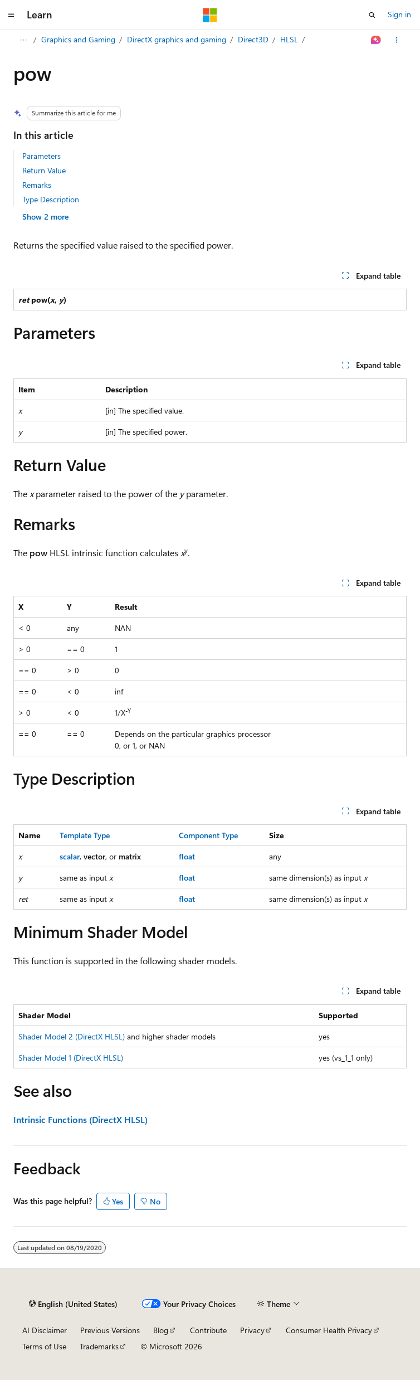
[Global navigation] (11, 15)
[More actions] (397, 40)
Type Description (50, 199)
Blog (160, 1330)
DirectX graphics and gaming (176, 39)
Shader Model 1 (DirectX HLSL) (70, 1057)
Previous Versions (110, 1330)
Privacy (252, 1330)
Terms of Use (44, 1346)
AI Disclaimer (44, 1330)
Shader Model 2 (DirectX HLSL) (71, 1036)
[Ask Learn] (376, 40)
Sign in (399, 14)
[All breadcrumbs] (23, 40)
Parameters (41, 155)
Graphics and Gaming (78, 39)
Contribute (208, 1330)
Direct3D (253, 39)
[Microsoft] (210, 15)
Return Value (44, 170)
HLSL (289, 39)
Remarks (36, 184)
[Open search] (372, 15)
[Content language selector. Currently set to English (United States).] (73, 1304)
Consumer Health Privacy (329, 1330)
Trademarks (99, 1346)
